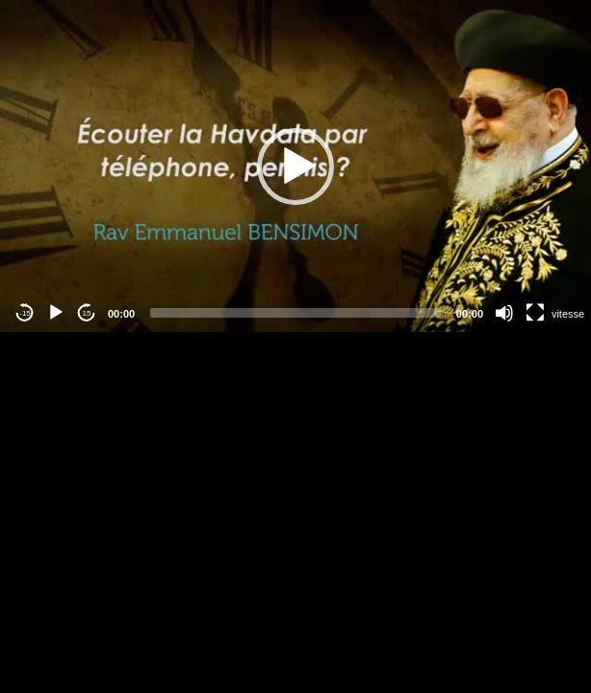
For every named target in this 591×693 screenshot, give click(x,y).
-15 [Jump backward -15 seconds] (25, 313)
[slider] (295, 313)
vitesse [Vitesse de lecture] (568, 314)
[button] (295, 166)
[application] (295, 166)
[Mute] (504, 312)
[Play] (55, 312)
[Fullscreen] (535, 312)
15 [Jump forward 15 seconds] (87, 313)
